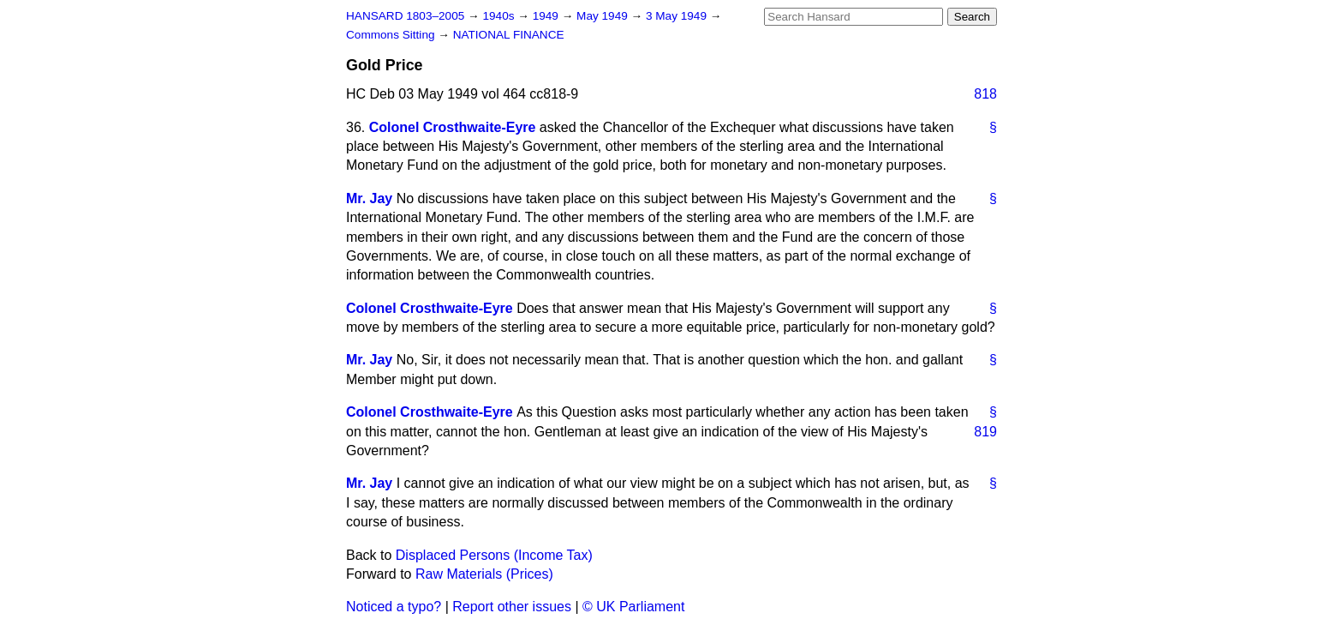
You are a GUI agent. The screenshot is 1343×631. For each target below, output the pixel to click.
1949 (547, 15)
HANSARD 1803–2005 (405, 15)
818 (985, 94)
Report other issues (511, 606)
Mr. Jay (369, 198)
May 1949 (603, 15)
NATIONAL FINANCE (508, 34)
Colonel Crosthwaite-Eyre (452, 127)
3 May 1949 (678, 15)
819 (985, 431)
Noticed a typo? (393, 606)
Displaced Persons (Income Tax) (494, 555)
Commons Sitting (392, 34)
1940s (499, 15)
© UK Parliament (633, 606)
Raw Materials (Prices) (484, 574)
